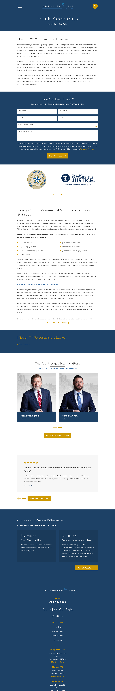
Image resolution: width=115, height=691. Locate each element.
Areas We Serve (57, 637)
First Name (22, 110)
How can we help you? (26, 131)
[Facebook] (53, 618)
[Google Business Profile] (57, 618)
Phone (20, 117)
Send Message (57, 156)
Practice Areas (57, 633)
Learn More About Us (57, 437)
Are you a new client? (26, 124)
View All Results (86, 569)
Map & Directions (57, 663)
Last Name (63, 110)
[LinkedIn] (62, 618)
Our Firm (57, 628)
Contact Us (57, 642)
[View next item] (60, 194)
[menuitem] (57, 345)
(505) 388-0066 (57, 603)
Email (61, 117)
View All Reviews (39, 500)
